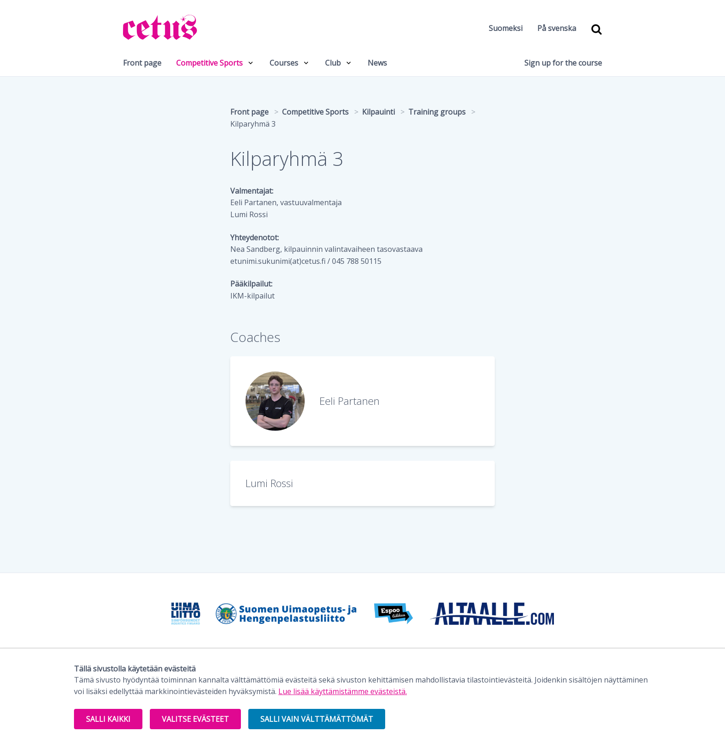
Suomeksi (505, 28)
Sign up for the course (563, 63)
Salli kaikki (108, 719)
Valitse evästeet (195, 719)
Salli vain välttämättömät (316, 719)
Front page (142, 63)
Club (333, 63)
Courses (284, 63)
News (377, 63)
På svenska (556, 28)
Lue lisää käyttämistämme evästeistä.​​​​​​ (342, 691)
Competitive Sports (209, 63)
